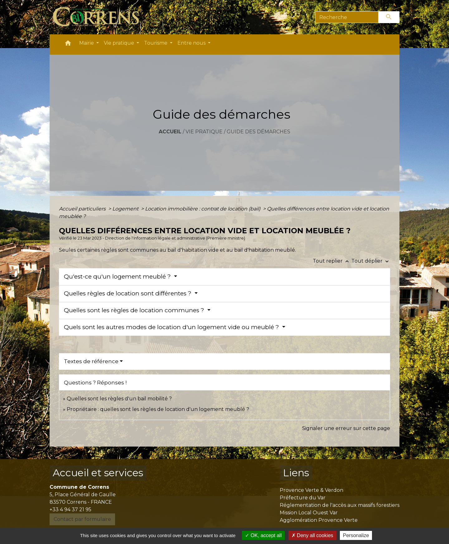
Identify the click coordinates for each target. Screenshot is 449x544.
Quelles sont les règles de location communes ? (135, 310)
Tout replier (332, 261)
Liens (296, 473)
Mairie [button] (87, 43)
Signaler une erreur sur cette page (346, 428)
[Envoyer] (389, 17)
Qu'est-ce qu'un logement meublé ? (118, 276)
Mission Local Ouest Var (309, 513)
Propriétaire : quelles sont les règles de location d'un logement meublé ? (158, 409)
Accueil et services (98, 473)
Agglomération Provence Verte (319, 520)
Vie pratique (204, 132)
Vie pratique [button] (119, 43)
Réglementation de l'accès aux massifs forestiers (339, 505)
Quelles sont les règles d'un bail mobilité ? (119, 399)
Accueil (170, 132)
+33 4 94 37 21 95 (70, 509)
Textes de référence (91, 361)
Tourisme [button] (156, 43)
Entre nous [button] (192, 43)
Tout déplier (370, 261)
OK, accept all (263, 535)
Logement (126, 209)
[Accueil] (100, 17)
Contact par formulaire (82, 519)
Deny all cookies (312, 535)
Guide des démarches (258, 132)
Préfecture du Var (303, 498)
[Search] (347, 17)
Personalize (356, 535)
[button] (68, 44)
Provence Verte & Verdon (311, 490)
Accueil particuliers (83, 209)
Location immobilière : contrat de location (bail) (203, 209)
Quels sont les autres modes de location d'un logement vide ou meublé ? (172, 327)
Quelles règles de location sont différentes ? (128, 293)
